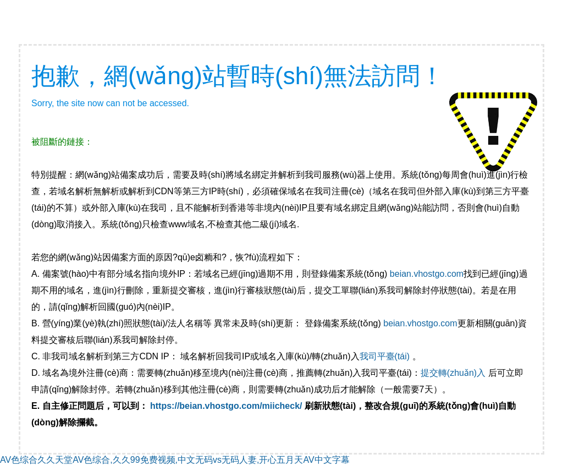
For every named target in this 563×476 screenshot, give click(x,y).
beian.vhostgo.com (426, 273)
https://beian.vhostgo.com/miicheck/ (226, 406)
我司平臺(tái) (386, 356)
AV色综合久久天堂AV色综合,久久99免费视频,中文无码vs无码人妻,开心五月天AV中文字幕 (175, 459)
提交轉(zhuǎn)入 (453, 372)
